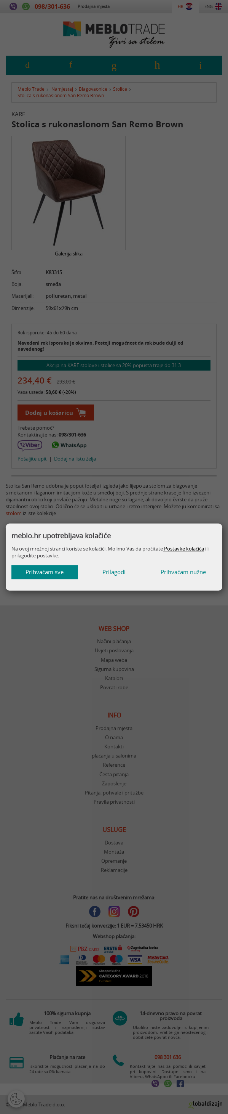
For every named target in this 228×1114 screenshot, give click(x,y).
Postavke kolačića (183, 548)
